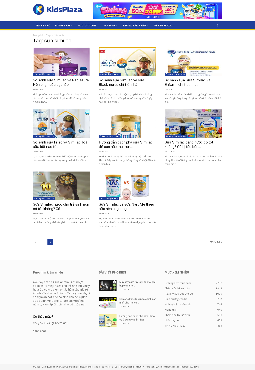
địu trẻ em (52, 289)
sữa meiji (48, 286)
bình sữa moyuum (70, 293)
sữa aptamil (62, 282)
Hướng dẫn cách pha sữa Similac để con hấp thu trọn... (126, 144)
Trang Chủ (42, 25)
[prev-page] (36, 242)
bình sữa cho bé (45, 293)
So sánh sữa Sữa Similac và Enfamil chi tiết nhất (187, 82)
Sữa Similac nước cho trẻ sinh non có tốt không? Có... (61, 206)
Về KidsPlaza (163, 25)
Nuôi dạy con (88, 25)
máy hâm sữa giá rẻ (75, 289)
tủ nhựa (78, 282)
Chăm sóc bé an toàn (175, 74)
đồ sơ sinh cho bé (66, 297)
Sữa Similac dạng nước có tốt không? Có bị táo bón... (189, 144)
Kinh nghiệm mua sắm (44, 74)
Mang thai (63, 25)
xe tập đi (50, 304)
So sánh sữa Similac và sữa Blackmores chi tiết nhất (121, 82)
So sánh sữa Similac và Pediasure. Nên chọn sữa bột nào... (61, 82)
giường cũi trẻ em (61, 301)
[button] (218, 25)
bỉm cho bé (65, 304)
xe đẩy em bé (44, 282)
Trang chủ (38, 35)
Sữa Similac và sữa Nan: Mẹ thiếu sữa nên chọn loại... (126, 206)
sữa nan (80, 304)
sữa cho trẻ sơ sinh (69, 286)
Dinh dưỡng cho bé (109, 198)
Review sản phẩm (135, 25)
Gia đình (110, 25)
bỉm (37, 286)
